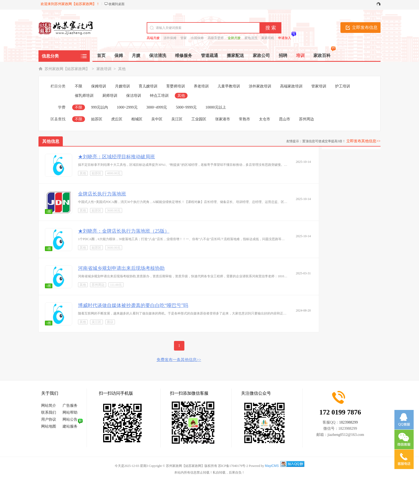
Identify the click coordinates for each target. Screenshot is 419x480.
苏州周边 (306, 119)
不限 (78, 86)
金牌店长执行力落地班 (102, 194)
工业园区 (198, 119)
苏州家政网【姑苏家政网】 (67, 69)
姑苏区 (96, 119)
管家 (183, 38)
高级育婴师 (216, 38)
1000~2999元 (127, 107)
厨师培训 (109, 96)
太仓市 (264, 119)
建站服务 (70, 426)
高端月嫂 (153, 38)
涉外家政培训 (260, 86)
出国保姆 (197, 38)
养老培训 (201, 86)
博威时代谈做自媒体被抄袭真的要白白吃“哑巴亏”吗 (133, 305)
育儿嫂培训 (148, 86)
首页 (101, 55)
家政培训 (103, 69)
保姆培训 (98, 86)
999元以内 (99, 107)
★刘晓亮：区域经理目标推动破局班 (116, 156)
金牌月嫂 (234, 38)
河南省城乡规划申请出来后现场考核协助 (121, 268)
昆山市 (284, 119)
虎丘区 (116, 119)
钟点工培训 (159, 96)
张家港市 (222, 119)
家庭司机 (267, 38)
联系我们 (48, 412)
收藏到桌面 (116, 4)
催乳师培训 (84, 96)
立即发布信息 (365, 27)
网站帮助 (70, 412)
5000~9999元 (186, 107)
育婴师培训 (175, 86)
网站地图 (48, 426)
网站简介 (48, 406)
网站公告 (70, 419)
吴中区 (156, 119)
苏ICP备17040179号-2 (233, 466)
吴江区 (177, 119)
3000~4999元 (156, 107)
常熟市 (244, 119)
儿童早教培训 (229, 86)
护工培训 (342, 86)
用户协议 (48, 419)
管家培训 (318, 86)
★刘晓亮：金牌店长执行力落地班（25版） (123, 231)
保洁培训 (133, 96)
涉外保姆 (170, 38)
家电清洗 (251, 38)
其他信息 (50, 141)
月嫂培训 (122, 86)
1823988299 (348, 422)
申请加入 (284, 38)
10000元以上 (215, 107)
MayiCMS (272, 466)
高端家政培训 (291, 86)
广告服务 (70, 406)
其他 (122, 69)
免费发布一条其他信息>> (179, 360)
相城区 (136, 119)
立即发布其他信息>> (363, 141)
